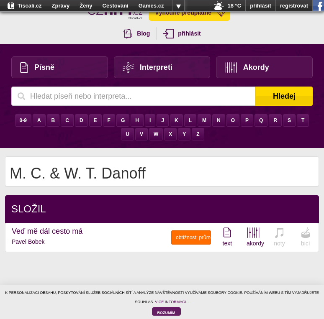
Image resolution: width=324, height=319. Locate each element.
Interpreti (147, 67)
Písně (37, 67)
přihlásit (260, 6)
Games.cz (151, 6)
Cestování (116, 6)
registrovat (294, 6)
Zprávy (61, 6)
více (178, 6)
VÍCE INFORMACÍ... (172, 302)
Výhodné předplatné (190, 12)
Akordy (247, 67)
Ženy (86, 6)
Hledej (284, 96)
